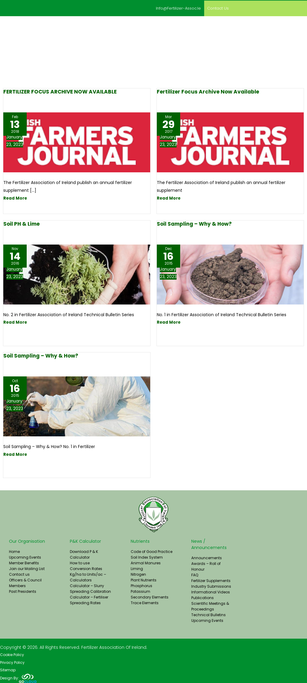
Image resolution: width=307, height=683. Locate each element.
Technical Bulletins (208, 613)
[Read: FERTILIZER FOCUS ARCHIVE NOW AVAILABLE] (76, 141)
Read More (15, 197)
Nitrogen (138, 573)
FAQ (194, 574)
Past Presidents (22, 590)
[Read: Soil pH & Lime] (76, 273)
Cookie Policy (12, 654)
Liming (137, 567)
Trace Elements (145, 601)
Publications (202, 596)
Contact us (216, 8)
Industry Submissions (211, 585)
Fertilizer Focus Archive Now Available (208, 91)
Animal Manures (146, 562)
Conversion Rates (86, 567)
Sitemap (8, 669)
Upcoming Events (25, 556)
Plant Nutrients (143, 579)
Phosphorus (141, 584)
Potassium (140, 590)
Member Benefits (24, 562)
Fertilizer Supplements (211, 579)
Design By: (18, 677)
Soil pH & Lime (21, 223)
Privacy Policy (12, 661)
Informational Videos (210, 591)
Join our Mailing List (27, 567)
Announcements (206, 557)
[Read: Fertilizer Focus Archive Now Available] (230, 141)
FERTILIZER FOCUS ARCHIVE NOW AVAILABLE (60, 91)
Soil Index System (147, 556)
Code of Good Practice (151, 550)
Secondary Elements (149, 596)
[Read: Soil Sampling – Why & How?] (230, 273)
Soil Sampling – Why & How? (194, 223)
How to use (80, 562)
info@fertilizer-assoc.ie (171, 8)
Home (14, 550)
